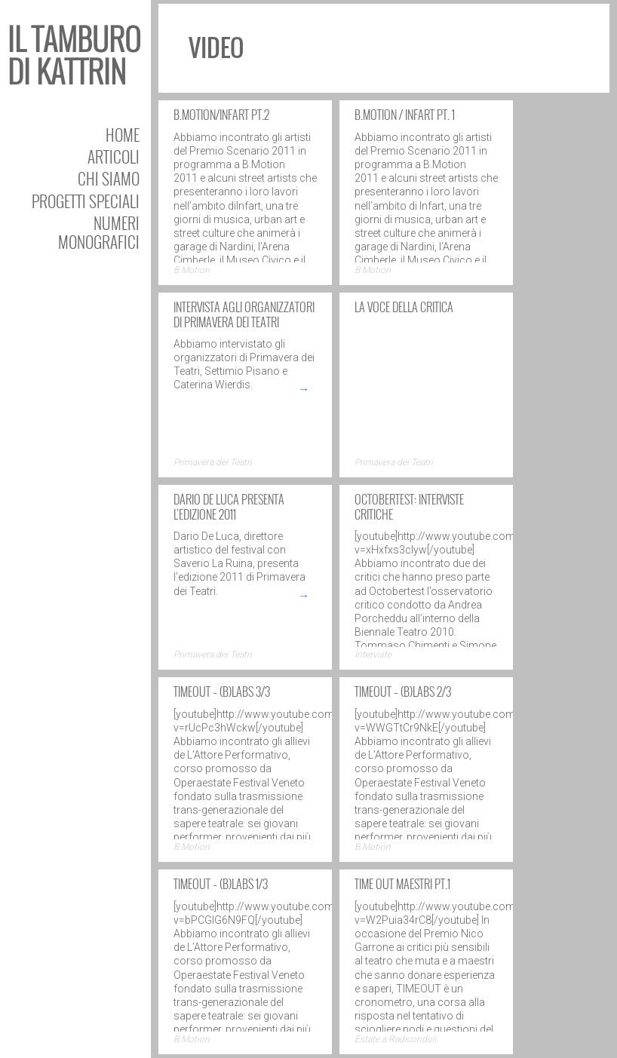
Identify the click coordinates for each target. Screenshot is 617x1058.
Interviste (373, 654)
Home (123, 134)
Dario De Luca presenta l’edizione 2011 (228, 506)
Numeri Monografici (99, 232)
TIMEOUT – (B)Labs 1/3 (220, 884)
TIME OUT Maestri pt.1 (402, 884)
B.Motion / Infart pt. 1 (405, 115)
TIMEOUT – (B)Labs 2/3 (403, 691)
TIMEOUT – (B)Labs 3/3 (221, 691)
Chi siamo (109, 178)
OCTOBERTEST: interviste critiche (409, 506)
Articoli (113, 156)
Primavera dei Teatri (212, 462)
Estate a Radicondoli (396, 1039)
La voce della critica (404, 307)
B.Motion (191, 270)
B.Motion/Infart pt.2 (221, 115)
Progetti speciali (86, 201)
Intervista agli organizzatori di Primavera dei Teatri (244, 314)
